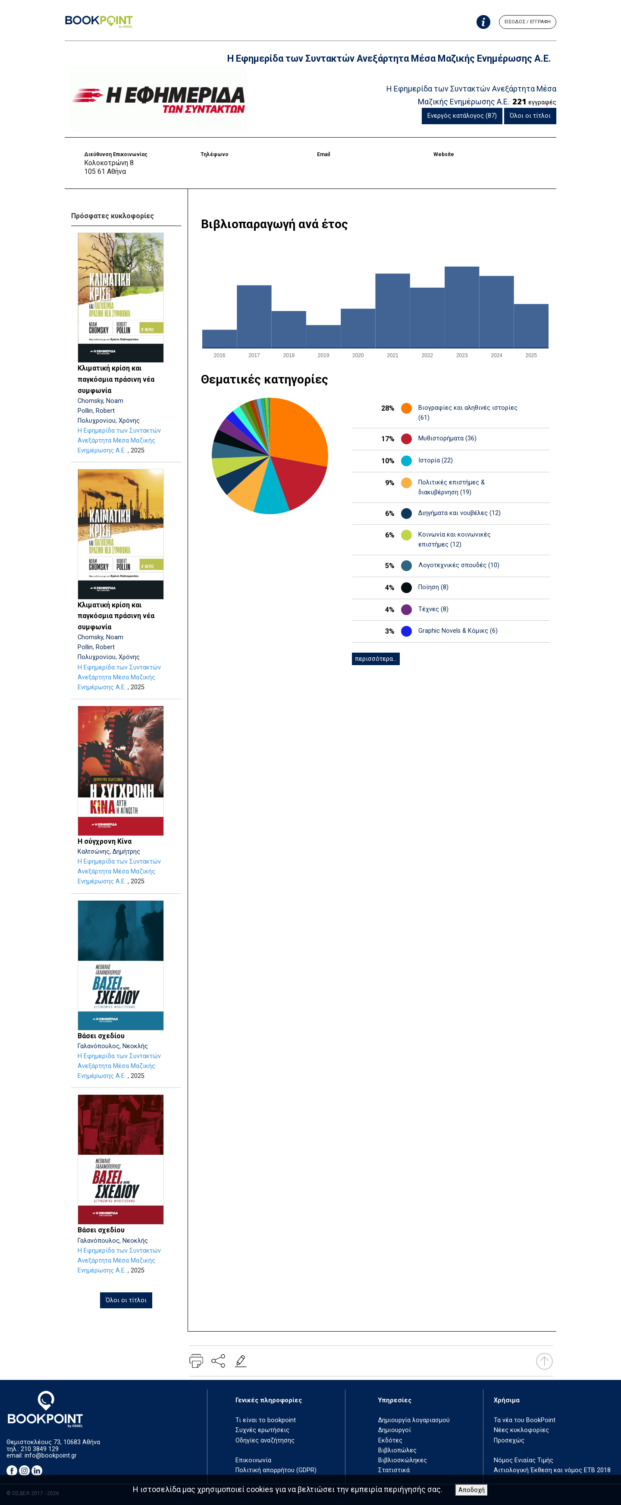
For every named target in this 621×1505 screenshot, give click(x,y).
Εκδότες (390, 1440)
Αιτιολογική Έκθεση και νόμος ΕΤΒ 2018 (552, 1470)
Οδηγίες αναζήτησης (265, 1440)
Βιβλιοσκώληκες (402, 1460)
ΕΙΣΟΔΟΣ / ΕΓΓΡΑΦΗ (528, 22)
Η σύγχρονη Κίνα (105, 841)
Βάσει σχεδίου (101, 1036)
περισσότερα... (376, 659)
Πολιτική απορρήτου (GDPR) (276, 1470)
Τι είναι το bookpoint (265, 1420)
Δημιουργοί (394, 1430)
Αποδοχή (471, 1490)
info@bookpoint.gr (51, 1455)
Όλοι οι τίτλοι (530, 115)
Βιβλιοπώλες (397, 1450)
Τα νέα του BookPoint (524, 1420)
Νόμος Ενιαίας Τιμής (523, 1460)
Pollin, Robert (96, 411)
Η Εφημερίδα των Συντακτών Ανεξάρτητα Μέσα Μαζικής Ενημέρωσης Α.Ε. (119, 440)
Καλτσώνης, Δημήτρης (109, 851)
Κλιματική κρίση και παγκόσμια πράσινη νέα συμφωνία (116, 379)
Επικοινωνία (253, 1460)
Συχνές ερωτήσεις (262, 1430)
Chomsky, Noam (100, 401)
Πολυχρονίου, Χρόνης (109, 420)
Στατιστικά (394, 1470)
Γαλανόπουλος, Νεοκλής (113, 1046)
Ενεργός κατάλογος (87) (462, 115)
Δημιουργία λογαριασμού (414, 1420)
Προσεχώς (509, 1440)
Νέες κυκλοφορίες (521, 1430)
